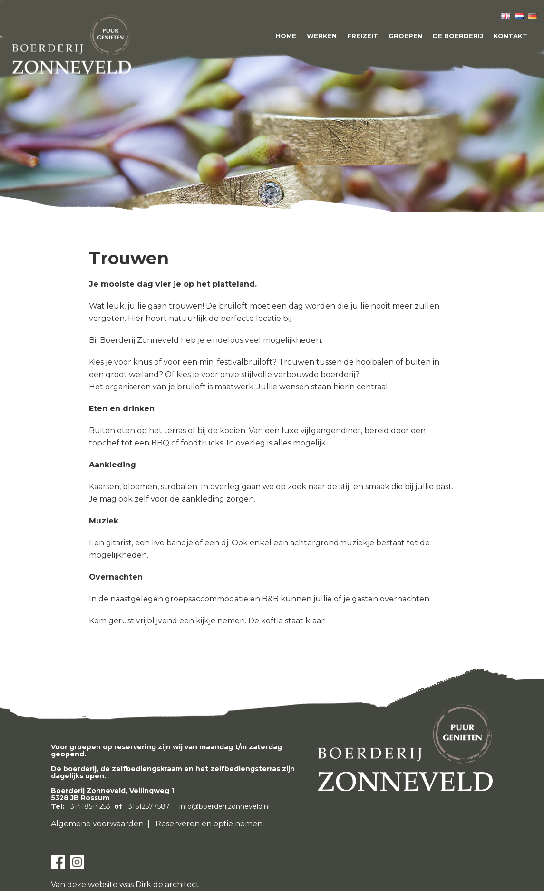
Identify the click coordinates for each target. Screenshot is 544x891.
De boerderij (458, 35)
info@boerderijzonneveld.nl (224, 806)
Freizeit (362, 35)
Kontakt (510, 35)
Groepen (405, 35)
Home (286, 35)
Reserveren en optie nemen (208, 823)
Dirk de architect (167, 884)
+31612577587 (147, 806)
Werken (322, 35)
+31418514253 (88, 806)
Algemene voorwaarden (97, 823)
